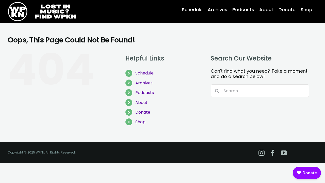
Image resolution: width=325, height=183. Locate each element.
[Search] (217, 90)
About (141, 102)
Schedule (144, 73)
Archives (144, 83)
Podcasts (144, 93)
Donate (142, 112)
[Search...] (260, 90)
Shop (140, 122)
